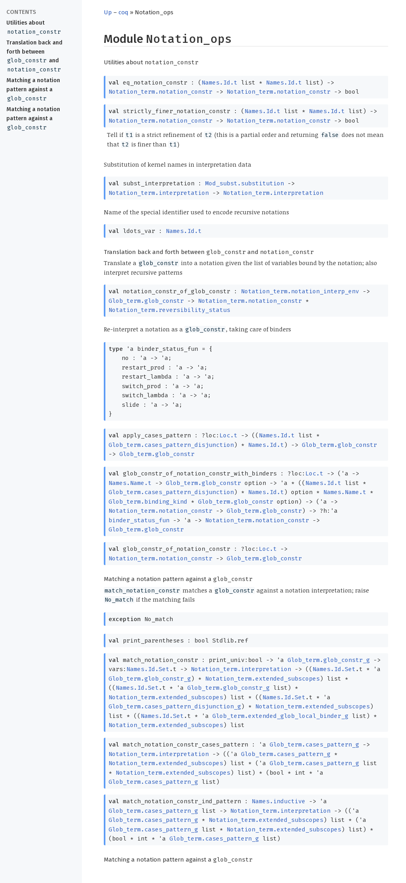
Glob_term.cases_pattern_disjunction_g (175, 706)
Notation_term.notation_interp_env (300, 291)
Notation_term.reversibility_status (169, 310)
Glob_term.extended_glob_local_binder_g (280, 715)
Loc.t (228, 435)
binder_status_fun (139, 520)
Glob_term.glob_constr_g (329, 660)
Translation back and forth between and (34, 56)
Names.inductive (278, 801)
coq (123, 12)
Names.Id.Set (147, 669)
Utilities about (34, 27)
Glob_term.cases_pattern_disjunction (171, 444)
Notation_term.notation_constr (160, 91)
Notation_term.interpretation (159, 192)
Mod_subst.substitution (244, 183)
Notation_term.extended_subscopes (262, 678)
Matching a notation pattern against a (33, 89)
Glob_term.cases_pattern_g (314, 744)
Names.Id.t (219, 82)
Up (108, 12)
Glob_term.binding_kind (148, 501)
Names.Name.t (130, 483)
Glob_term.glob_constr (146, 300)
